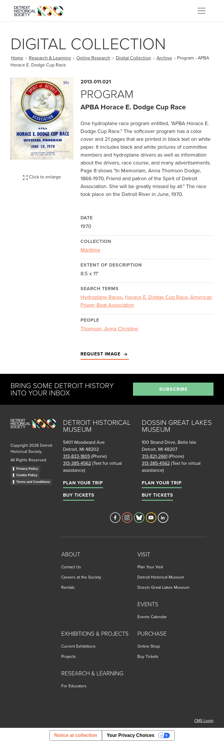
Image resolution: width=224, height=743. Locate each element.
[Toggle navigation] (201, 11)
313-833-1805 (76, 456)
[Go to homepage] (33, 430)
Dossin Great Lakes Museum (163, 587)
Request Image (104, 354)
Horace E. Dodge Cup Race (156, 297)
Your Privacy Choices (130, 735)
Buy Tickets (78, 495)
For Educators (74, 686)
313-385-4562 (77, 463)
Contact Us (71, 567)
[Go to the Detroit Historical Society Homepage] (41, 10)
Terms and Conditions (33, 481)
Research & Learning (50, 58)
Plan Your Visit (150, 567)
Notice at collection (75, 735)
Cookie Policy (26, 475)
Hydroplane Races (101, 297)
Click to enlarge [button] (42, 177)
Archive (164, 58)
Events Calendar (152, 617)
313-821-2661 (154, 456)
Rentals (68, 587)
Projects (68, 656)
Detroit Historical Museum (160, 577)
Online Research (93, 58)
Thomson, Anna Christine (109, 328)
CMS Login (204, 720)
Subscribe (173, 389)
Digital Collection (133, 58)
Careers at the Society (81, 577)
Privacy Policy (27, 468)
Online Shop (148, 646)
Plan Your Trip (83, 482)
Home (17, 58)
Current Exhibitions (78, 646)
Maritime (90, 249)
